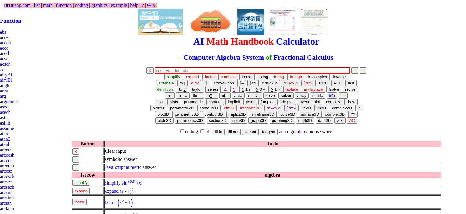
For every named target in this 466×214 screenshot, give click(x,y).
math (48, 5)
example (119, 5)
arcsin (5, 192)
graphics (100, 5)
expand (112, 191)
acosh (5, 42)
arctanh (7, 208)
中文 (152, 5)
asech (5, 112)
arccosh (7, 155)
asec (4, 106)
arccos (6, 149)
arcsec (6, 181)
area (4, 90)
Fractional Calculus (303, 57)
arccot (6, 160)
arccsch (7, 176)
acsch (5, 64)
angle (5, 85)
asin (4, 117)
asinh (5, 122)
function (64, 5)
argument (9, 101)
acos (4, 37)
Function (10, 21)
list (37, 5)
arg (3, 96)
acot (4, 48)
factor (110, 202)
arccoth (7, 165)
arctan (6, 203)
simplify (113, 182)
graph (296, 131)
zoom (284, 131)
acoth (5, 53)
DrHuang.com (17, 5)
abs (3, 31)
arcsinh (7, 197)
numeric (133, 167)
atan (4, 133)
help (134, 5)
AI (198, 41)
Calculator (297, 41)
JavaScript (115, 167)
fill (205, 131)
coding (81, 5)
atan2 (5, 138)
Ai (2, 69)
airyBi (6, 80)
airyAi (6, 74)
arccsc (6, 171)
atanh (5, 144)
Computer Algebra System (223, 57)
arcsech (7, 187)
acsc (4, 58)
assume (7, 128)
